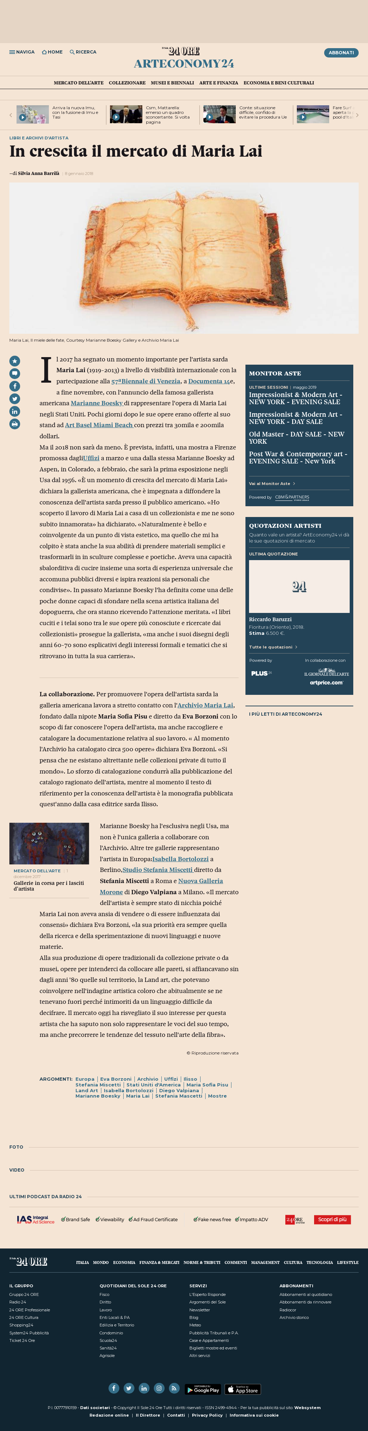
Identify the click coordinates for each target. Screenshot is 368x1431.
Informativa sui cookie (254, 1415)
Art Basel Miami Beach (99, 425)
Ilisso (190, 1079)
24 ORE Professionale (29, 1309)
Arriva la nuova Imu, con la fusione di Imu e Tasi (75, 112)
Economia (124, 1262)
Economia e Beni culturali (279, 82)
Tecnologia (320, 1262)
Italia (82, 1262)
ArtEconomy (184, 63)
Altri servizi (199, 1355)
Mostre (217, 1096)
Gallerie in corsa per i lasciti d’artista (49, 886)
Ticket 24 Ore (22, 1340)
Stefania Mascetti (178, 1096)
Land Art (86, 1090)
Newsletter (199, 1309)
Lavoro (106, 1309)
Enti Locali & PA (115, 1317)
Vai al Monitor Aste (272, 483)
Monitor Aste (275, 373)
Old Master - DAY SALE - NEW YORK (297, 438)
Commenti (236, 1262)
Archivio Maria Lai (205, 705)
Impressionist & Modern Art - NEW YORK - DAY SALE (295, 418)
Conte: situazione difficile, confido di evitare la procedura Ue (263, 112)
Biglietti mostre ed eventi (213, 1348)
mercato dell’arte (37, 870)
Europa (85, 1079)
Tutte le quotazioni (273, 647)
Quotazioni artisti (285, 525)
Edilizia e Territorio (117, 1325)
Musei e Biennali (172, 82)
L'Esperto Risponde (207, 1294)
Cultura (293, 1262)
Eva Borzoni (116, 1079)
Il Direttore (148, 1415)
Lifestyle (348, 1262)
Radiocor (288, 1309)
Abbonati (341, 52)
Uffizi (91, 458)
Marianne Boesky (97, 403)
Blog (193, 1317)
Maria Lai (138, 1096)
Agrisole (107, 1355)
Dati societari (95, 1407)
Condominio (111, 1332)
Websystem (307, 1407)
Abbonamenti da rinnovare (305, 1302)
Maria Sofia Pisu (207, 1085)
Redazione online (109, 1415)
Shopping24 (21, 1325)
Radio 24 (17, 1302)
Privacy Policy (207, 1415)
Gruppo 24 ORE (24, 1294)
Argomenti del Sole (207, 1302)
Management (265, 1262)
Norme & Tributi (202, 1262)
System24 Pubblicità (29, 1332)
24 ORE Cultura (23, 1317)
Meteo (195, 1325)
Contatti (176, 1415)
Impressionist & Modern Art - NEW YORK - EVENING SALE (295, 398)
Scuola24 (108, 1340)
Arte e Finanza (218, 82)
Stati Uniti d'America (153, 1085)
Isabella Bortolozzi (180, 859)
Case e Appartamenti (209, 1340)
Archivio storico (294, 1317)
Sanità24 (108, 1348)
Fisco (104, 1294)
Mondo (101, 1262)
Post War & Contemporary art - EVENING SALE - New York (298, 457)
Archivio (147, 1079)
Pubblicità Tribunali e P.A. (214, 1332)
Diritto (105, 1302)
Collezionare (127, 82)
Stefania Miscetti (98, 1085)
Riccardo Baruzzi (270, 619)
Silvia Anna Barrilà (38, 173)
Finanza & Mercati (159, 1262)
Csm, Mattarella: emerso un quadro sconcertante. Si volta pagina (168, 115)
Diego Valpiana (179, 1090)
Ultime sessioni (268, 387)
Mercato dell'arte (79, 82)
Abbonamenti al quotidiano (306, 1294)
